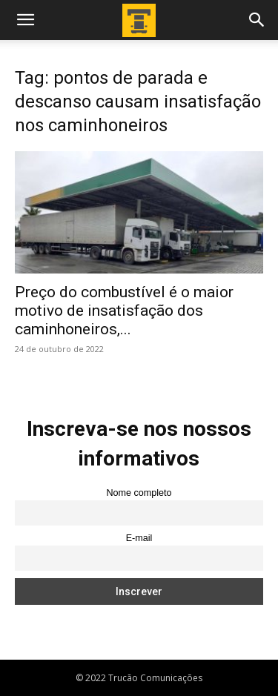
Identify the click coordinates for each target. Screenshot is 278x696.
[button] (25, 20)
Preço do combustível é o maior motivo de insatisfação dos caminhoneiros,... (124, 310)
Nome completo (138, 493)
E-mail (139, 538)
